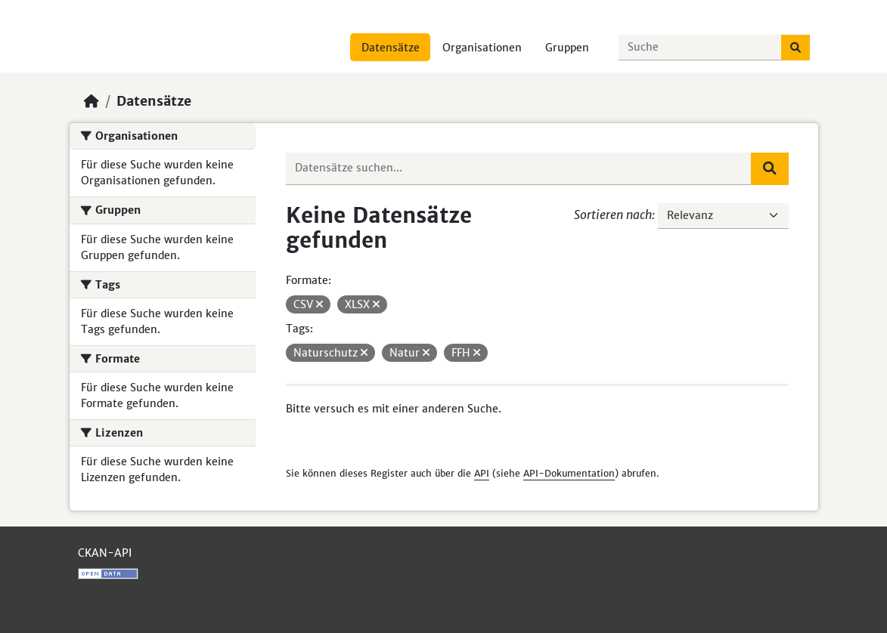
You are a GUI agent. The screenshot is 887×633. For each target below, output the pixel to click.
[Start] (91, 101)
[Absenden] (795, 47)
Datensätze (390, 47)
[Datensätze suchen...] (700, 47)
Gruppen (567, 47)
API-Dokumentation (569, 473)
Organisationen (482, 47)
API (481, 473)
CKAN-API (105, 553)
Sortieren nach (613, 214)
